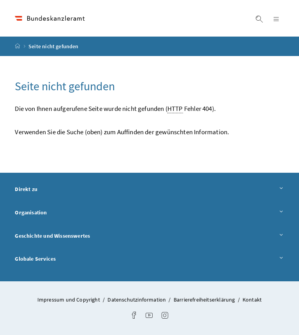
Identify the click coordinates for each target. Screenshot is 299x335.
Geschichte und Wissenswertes (149, 235)
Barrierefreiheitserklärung (205, 299)
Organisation (149, 212)
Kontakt (252, 299)
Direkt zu (149, 188)
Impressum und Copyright (69, 299)
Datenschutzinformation (137, 299)
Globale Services (149, 258)
